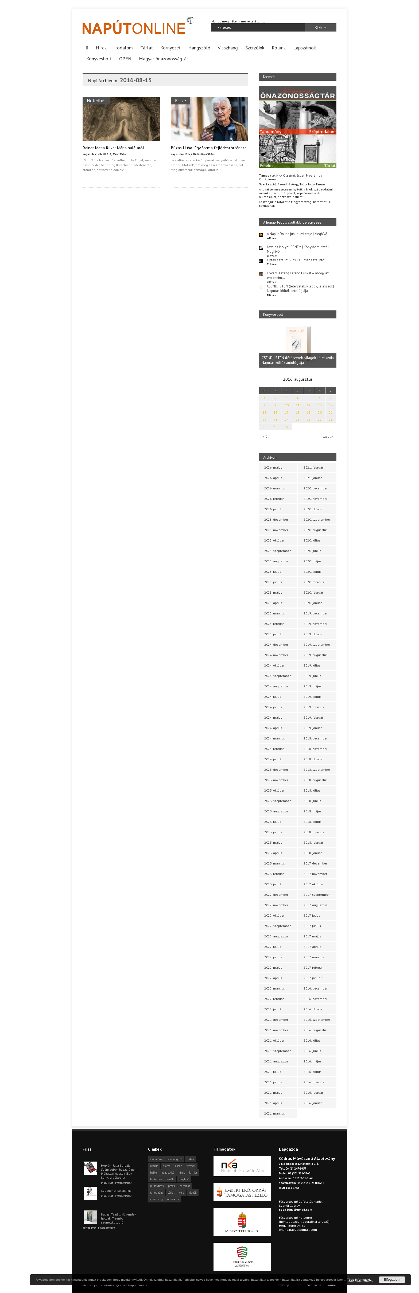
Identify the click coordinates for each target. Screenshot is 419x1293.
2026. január (273, 509)
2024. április (273, 728)
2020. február (313, 592)
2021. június (273, 1082)
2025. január (273, 634)
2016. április (312, 1072)
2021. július (272, 1072)
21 (331, 412)
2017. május (312, 936)
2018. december (315, 738)
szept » (328, 436)
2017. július (312, 915)
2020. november (315, 499)
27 (320, 420)
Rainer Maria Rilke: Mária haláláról (113, 147)
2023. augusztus (276, 811)
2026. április (273, 478)
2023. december (276, 770)
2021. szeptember (277, 1051)
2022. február (274, 999)
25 (298, 420)
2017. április (312, 947)
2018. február (313, 842)
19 (309, 412)
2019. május (312, 686)
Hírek (101, 48)
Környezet (170, 48)
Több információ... (360, 1279)
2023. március (274, 863)
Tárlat (146, 48)
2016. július (312, 1040)
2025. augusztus (276, 561)
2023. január (273, 884)
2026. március (274, 488)
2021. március (274, 1113)
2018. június (312, 801)
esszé (178, 1166)
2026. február (274, 499)
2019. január (313, 728)
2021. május (273, 1093)
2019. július (312, 665)
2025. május (273, 592)
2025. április (273, 603)
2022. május (273, 967)
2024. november (276, 655)
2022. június (273, 957)
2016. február (313, 1093)
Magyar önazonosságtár (163, 59)
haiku (153, 1172)
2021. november (276, 1030)
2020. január (313, 603)
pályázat (185, 1186)
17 (287, 412)
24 (287, 420)
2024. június (273, 707)
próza (171, 1186)
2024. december (276, 644)
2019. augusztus (316, 655)
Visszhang (228, 48)
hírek (182, 1172)
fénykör (191, 1166)
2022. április (273, 978)
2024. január (273, 759)
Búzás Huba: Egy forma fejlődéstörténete (209, 147)
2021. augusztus (276, 1061)
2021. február (313, 467)
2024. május (273, 717)
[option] (297, 346)
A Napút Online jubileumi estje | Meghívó (297, 234)
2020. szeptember (317, 519)
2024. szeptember (277, 676)
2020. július (312, 540)
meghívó (184, 1179)
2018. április (312, 822)
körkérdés (156, 1179)
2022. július (272, 947)
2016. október (314, 1009)
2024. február (274, 749)
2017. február (313, 967)
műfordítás (157, 1186)
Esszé (180, 101)
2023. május (273, 842)
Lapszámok (304, 48)
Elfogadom (392, 1280)
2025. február (274, 624)
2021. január (313, 478)
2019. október (314, 634)
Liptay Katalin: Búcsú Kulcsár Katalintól (296, 260)
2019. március (314, 707)
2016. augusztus (316, 1030)
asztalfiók (156, 1159)
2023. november (276, 780)
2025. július (272, 572)
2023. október (274, 790)
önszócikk (173, 1199)
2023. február (274, 874)
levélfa (170, 1179)
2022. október (274, 915)
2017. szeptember (317, 895)
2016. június (312, 1051)
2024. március (274, 738)
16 (275, 412)
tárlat (171, 1192)
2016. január (313, 1103)
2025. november (276, 530)
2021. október (274, 1040)
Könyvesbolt (99, 59)
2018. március (314, 832)
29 (264, 427)
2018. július (312, 790)
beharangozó (174, 1159)
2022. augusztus (276, 936)
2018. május (312, 811)
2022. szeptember (277, 926)
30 (275, 427)
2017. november (315, 874)
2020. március (314, 582)
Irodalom (123, 48)
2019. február (313, 717)
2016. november (315, 999)
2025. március (274, 613)
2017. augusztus (315, 905)
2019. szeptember (317, 644)
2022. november (276, 905)
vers (181, 1192)
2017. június (312, 926)
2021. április (273, 1103)
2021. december (276, 1020)
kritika (193, 1172)
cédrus (154, 1166)
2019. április (312, 697)
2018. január (313, 853)
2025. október (274, 540)
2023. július (272, 822)
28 (331, 420)
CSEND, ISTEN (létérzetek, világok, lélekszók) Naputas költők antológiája (300, 288)
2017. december (315, 863)
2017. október (313, 884)
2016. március (314, 1082)
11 (298, 405)
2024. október (274, 665)
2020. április (312, 572)
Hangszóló (199, 48)
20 (320, 412)
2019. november (315, 624)
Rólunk (279, 48)
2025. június (273, 582)
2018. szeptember (317, 770)
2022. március (274, 988)
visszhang (156, 1199)
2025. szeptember (277, 551)
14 (331, 405)
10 (287, 405)
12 (309, 405)
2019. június (312, 676)
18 (298, 412)
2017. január (312, 978)
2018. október (314, 759)
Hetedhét (96, 101)
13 (320, 405)
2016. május (312, 1061)
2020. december (315, 488)
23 (275, 420)
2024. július (272, 697)
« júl (265, 436)
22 (264, 420)
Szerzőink (254, 48)
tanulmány (156, 1192)
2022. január (273, 1009)
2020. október (314, 509)
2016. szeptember (317, 1020)
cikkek (190, 1159)
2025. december (276, 519)
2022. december (276, 895)
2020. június (312, 551)
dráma (166, 1166)
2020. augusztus (316, 530)
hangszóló (167, 1172)
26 (309, 420)
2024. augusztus (276, 686)
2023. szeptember (277, 801)
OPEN (125, 59)
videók (192, 1192)
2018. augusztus (316, 780)
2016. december (315, 988)
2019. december (315, 613)
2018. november (315, 749)
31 (287, 427)
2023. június (273, 832)
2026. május (273, 467)
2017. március (314, 957)
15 (264, 412)
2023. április (273, 853)
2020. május (312, 561)
